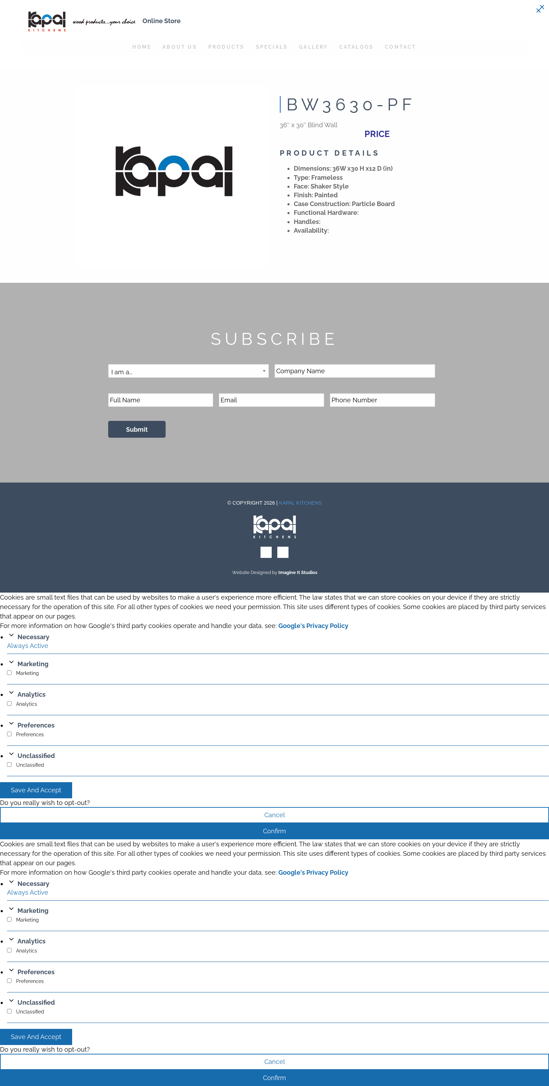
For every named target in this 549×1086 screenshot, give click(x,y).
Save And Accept (36, 790)
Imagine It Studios (297, 572)
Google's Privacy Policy (313, 625)
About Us (179, 47)
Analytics (32, 694)
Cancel (274, 815)
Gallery (313, 47)
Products (226, 47)
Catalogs (356, 47)
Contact (400, 47)
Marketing (33, 664)
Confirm (274, 831)
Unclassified (36, 755)
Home (141, 47)
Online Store (162, 21)
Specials (272, 47)
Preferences (36, 725)
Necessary (33, 637)
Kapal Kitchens (300, 503)
